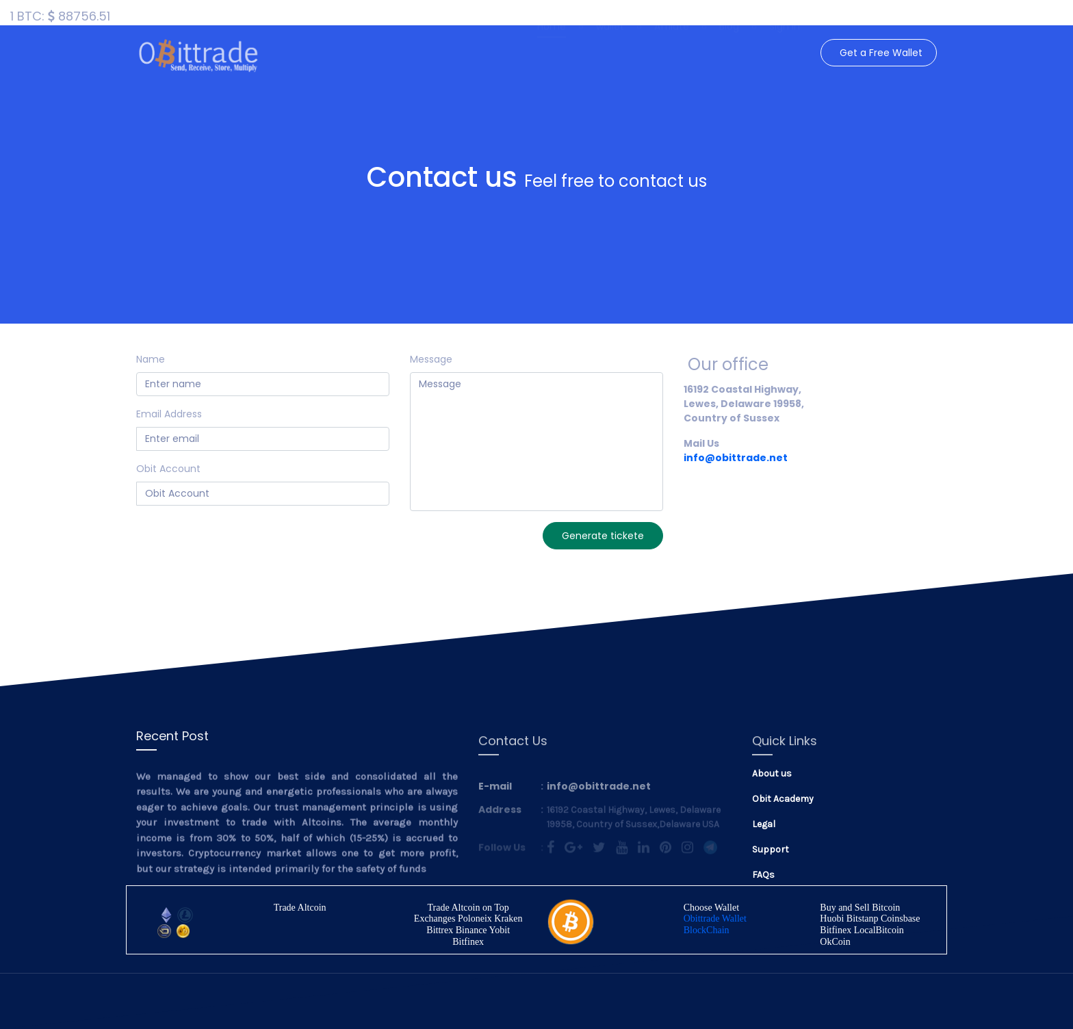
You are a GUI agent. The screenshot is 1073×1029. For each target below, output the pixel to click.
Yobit (499, 930)
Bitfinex (468, 942)
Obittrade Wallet (715, 918)
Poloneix (475, 918)
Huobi (832, 918)
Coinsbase (900, 918)
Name (150, 359)
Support (770, 849)
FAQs (763, 875)
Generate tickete (603, 536)
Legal (763, 824)
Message (431, 359)
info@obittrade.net (736, 458)
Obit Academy (783, 799)
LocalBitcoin (879, 930)
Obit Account (168, 469)
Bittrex (439, 930)
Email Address (169, 414)
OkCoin (835, 942)
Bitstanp (862, 918)
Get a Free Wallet (881, 53)
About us (772, 773)
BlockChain (706, 930)
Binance (471, 930)
